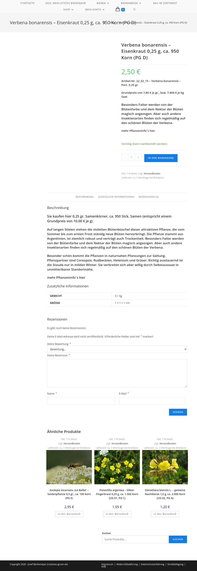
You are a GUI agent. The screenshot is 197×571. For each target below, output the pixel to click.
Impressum (107, 564)
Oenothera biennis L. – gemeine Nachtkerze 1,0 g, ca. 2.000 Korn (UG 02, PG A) (165, 494)
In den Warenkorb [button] (69, 514)
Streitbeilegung (175, 564)
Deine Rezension (58, 355)
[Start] (104, 22)
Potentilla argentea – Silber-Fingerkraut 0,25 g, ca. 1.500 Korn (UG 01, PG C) (117, 494)
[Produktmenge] (131, 157)
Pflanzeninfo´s (67, 277)
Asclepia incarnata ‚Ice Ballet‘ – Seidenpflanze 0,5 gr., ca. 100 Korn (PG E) (69, 494)
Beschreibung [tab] (85, 196)
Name (52, 393)
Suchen (106, 533)
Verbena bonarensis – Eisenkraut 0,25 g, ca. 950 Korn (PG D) (153, 22)
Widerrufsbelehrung (127, 564)
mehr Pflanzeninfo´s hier (138, 131)
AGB (103, 566)
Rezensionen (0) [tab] (148, 196)
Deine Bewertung (59, 344)
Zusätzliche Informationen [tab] (116, 196)
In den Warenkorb (161, 158)
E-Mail (124, 393)
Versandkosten (152, 173)
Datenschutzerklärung (152, 564)
